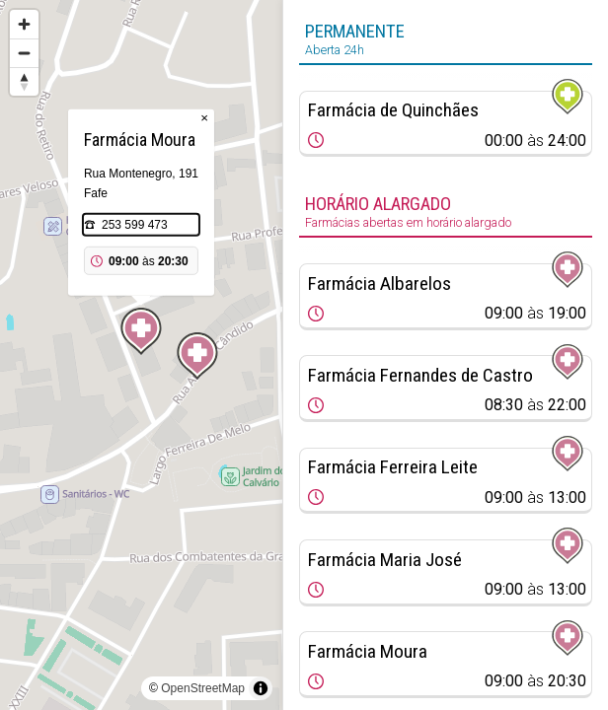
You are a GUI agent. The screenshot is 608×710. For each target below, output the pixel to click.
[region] (141, 355)
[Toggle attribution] (260, 688)
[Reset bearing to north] (24, 81)
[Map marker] (197, 356)
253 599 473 (135, 225)
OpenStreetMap (203, 688)
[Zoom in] (24, 24)
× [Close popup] (204, 117)
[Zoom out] (24, 52)
